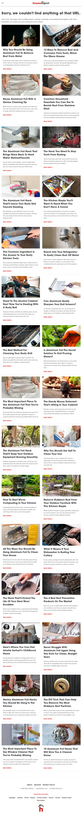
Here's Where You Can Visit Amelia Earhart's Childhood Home (19, 650)
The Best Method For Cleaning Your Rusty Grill (17, 352)
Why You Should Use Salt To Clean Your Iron (60, 452)
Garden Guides (42, 798)
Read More (7, 69)
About (29, 785)
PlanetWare (41, 800)
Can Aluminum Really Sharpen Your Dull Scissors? (60, 303)
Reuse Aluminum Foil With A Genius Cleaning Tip (19, 101)
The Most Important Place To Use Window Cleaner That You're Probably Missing (20, 752)
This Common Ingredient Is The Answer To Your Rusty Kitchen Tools (19, 255)
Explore (32, 798)
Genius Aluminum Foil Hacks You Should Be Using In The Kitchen (20, 703)
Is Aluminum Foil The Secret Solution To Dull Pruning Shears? (60, 353)
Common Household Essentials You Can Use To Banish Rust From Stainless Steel (59, 104)
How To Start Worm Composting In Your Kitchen (19, 501)
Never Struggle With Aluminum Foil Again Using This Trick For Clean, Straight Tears (60, 652)
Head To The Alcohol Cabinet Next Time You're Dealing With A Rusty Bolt (20, 304)
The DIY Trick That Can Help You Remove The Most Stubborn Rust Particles (60, 703)
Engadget (12, 798)
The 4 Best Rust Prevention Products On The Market (59, 600)
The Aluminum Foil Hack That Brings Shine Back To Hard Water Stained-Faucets (20, 154)
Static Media (29, 788)
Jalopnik (20, 798)
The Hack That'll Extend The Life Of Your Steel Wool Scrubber (19, 601)
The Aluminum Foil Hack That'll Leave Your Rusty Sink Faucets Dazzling (19, 204)
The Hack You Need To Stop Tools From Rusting (60, 153)
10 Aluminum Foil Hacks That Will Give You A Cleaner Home (61, 752)
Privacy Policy (49, 785)
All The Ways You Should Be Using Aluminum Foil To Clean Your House (20, 552)
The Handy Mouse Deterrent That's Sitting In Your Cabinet (61, 403)
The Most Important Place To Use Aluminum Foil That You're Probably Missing (20, 404)
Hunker (51, 798)
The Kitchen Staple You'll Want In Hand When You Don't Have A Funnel (58, 204)
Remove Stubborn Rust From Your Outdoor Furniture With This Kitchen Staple (60, 503)
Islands (57, 798)
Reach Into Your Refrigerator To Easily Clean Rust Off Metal (61, 254)
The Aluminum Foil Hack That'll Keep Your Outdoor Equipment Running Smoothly (20, 454)
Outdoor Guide (67, 798)
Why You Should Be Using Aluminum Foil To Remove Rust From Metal (18, 53)
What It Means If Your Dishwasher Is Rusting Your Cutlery (59, 552)
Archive (37, 785)
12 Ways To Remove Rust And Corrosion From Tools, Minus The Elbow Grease (61, 53)
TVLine (26, 798)
